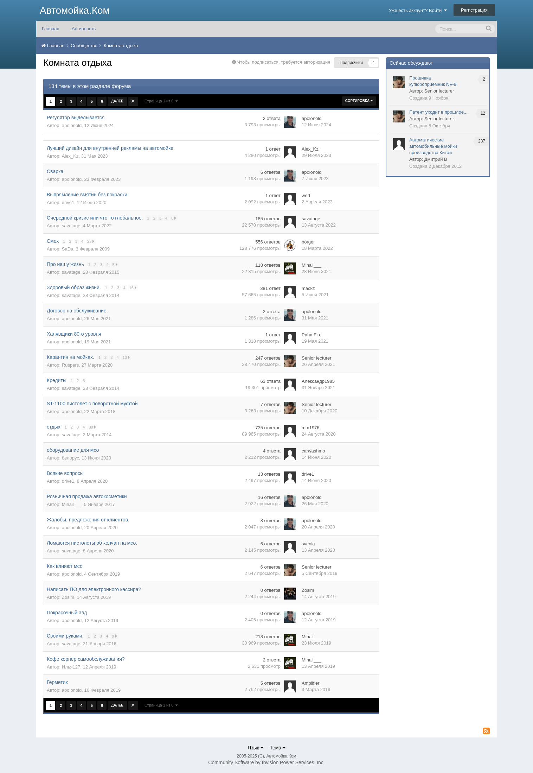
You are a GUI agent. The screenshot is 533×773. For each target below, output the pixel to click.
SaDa (67, 249)
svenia (308, 543)
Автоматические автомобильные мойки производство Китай (433, 146)
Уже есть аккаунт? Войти (418, 10)
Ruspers (70, 365)
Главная (50, 28)
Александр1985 (318, 381)
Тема (277, 747)
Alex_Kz (70, 156)
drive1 (68, 202)
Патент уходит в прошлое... (438, 112)
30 (92, 427)
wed (306, 195)
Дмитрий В (435, 159)
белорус (70, 458)
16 (132, 287)
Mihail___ (311, 265)
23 (91, 241)
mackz (308, 288)
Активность (84, 28)
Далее (117, 101)
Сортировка (359, 101)
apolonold (72, 125)
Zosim (68, 597)
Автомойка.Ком (75, 10)
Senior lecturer (317, 358)
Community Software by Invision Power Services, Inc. (266, 762)
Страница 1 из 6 (161, 101)
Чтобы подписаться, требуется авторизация (283, 62)
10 (126, 357)
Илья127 (71, 667)
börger (308, 242)
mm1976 (311, 427)
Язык (255, 747)
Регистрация (474, 10)
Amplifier (311, 683)
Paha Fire (311, 334)
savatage (71, 225)
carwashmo (313, 451)
